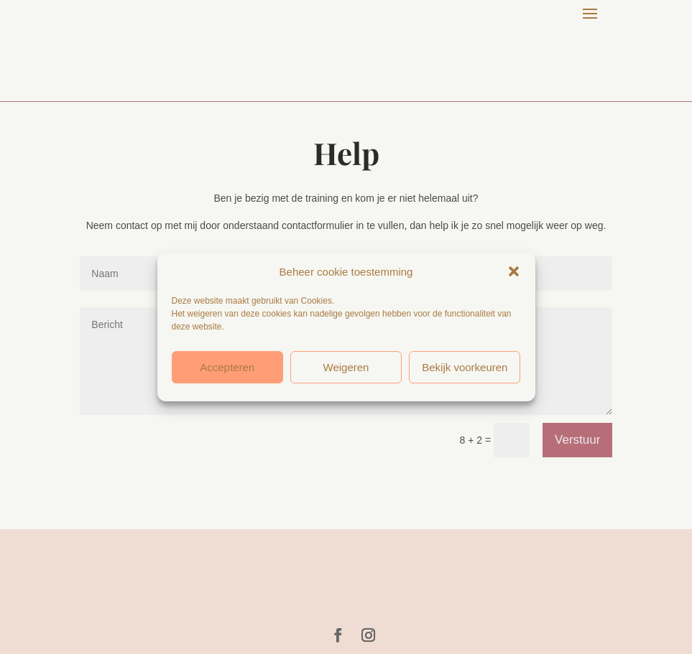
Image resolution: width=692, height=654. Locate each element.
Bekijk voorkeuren (464, 367)
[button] (514, 271)
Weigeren (346, 367)
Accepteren (227, 367)
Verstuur (577, 440)
